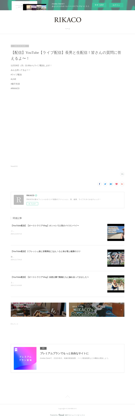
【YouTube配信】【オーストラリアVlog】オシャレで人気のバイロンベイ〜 (45, 225)
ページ (67, 29)
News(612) (14, 166)
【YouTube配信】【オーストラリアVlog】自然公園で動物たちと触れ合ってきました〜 (50, 277)
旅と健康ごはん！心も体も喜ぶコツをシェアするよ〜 (31, 257)
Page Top (67, 397)
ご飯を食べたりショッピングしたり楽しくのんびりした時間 (34, 231)
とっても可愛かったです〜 (21, 283)
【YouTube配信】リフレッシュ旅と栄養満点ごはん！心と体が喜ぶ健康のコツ (46, 251)
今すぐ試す (99, 5)
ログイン (116, 5)
